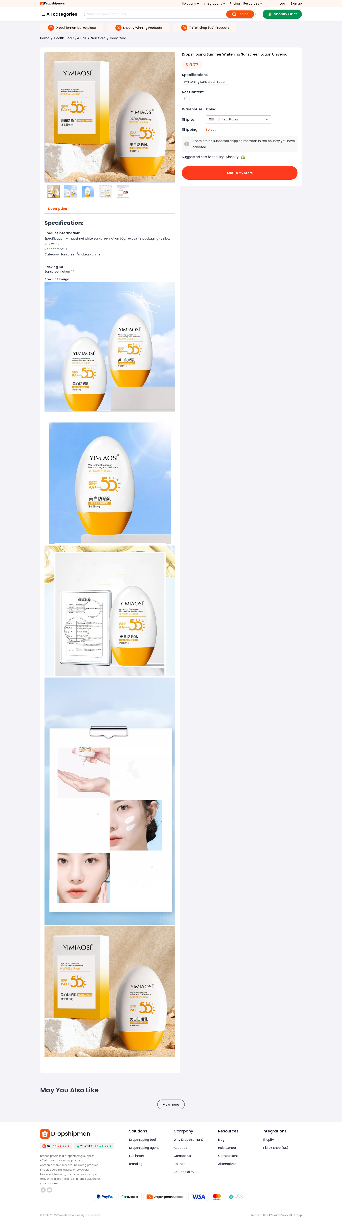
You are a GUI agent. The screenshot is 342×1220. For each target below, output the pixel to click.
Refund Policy (184, 1172)
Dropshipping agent (144, 1148)
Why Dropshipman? (188, 1139)
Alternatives (227, 1164)
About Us (180, 1148)
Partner (179, 1164)
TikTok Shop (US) (275, 1148)
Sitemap (296, 1215)
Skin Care (98, 38)
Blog (221, 1139)
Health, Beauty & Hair (70, 38)
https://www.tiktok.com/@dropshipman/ (43, 1190)
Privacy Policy (279, 1215)
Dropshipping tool (142, 1139)
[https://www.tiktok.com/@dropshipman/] (43, 1190)
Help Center (227, 1148)
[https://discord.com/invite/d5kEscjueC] (49, 1190)
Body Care (118, 38)
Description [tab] (57, 208)
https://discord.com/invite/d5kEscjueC (49, 1190)
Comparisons (228, 1156)
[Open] (267, 120)
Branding (135, 1164)
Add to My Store (240, 173)
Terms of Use (259, 1215)
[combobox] (232, 119)
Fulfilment (136, 1156)
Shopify (268, 1139)
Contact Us (182, 1156)
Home (44, 38)
